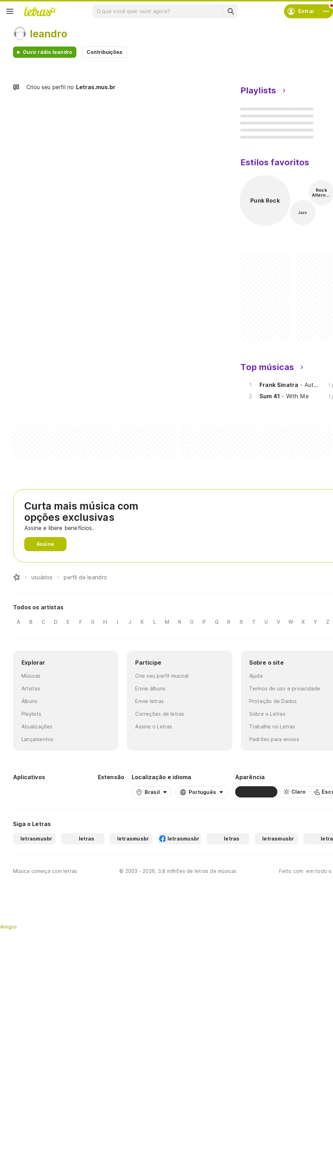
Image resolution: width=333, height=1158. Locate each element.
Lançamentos (37, 739)
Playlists (31, 714)
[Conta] (326, 11)
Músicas (31, 676)
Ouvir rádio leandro (47, 52)
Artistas (30, 688)
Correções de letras (159, 714)
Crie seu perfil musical (161, 676)
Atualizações (37, 726)
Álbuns (29, 701)
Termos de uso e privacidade (285, 688)
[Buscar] (231, 11)
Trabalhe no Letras (272, 726)
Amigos (8, 927)
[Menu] (10, 11)
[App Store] (73, 791)
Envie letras (149, 701)
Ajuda (256, 676)
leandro (48, 34)
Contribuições (104, 52)
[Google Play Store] (32, 791)
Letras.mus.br (95, 87)
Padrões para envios (274, 739)
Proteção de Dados (273, 701)
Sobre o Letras (267, 714)
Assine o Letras (153, 726)
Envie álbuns (150, 688)
